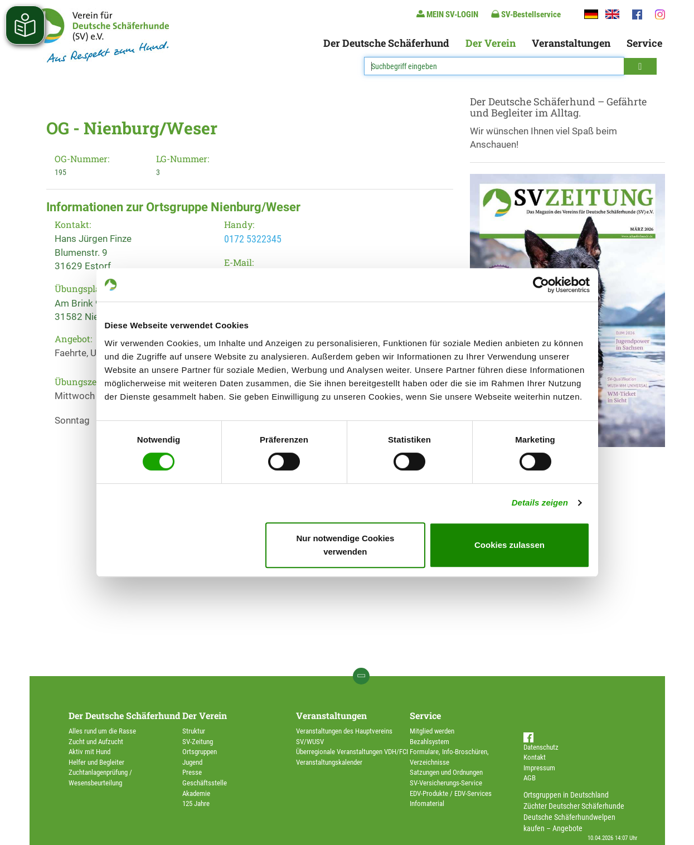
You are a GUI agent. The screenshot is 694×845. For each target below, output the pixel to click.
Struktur (193, 731)
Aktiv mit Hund (89, 751)
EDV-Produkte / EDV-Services (451, 793)
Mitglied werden (432, 731)
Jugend (192, 762)
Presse (192, 772)
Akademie (196, 793)
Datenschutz (541, 747)
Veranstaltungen (571, 43)
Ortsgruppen (199, 751)
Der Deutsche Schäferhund (386, 43)
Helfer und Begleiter (96, 762)
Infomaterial (427, 803)
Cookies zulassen (509, 545)
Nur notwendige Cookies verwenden (345, 544)
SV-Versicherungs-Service (446, 783)
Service (644, 43)
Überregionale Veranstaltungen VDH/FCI (352, 751)
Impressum (539, 768)
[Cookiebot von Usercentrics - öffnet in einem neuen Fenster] (541, 284)
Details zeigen (540, 502)
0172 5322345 (253, 239)
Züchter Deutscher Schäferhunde (573, 806)
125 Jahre (196, 803)
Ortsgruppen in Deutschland (566, 794)
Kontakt (534, 757)
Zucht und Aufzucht (96, 741)
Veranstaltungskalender (329, 762)
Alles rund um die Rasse (102, 731)
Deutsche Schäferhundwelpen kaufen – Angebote (569, 823)
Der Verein (490, 43)
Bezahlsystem (429, 741)
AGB (529, 778)
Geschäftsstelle (204, 783)
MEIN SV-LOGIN (447, 14)
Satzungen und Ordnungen (446, 772)
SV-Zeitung (197, 741)
